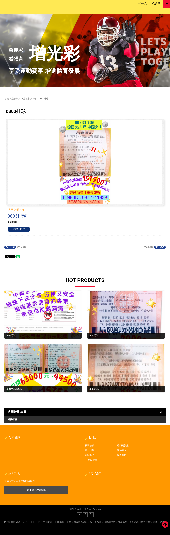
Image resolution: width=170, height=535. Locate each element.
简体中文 (142, 3)
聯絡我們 (121, 455)
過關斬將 (16, 98)
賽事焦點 (89, 445)
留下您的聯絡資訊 (36, 489)
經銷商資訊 (123, 445)
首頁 (6, 98)
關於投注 (89, 450)
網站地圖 (92, 459)
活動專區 (121, 450)
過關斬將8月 (29, 98)
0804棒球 (155, 247)
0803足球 (15, 247)
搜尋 (156, 3)
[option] (85, 50)
